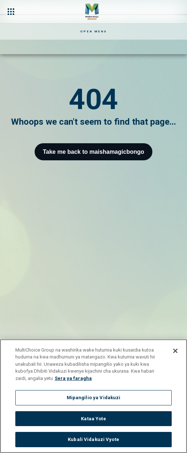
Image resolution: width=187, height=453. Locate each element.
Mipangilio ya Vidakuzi (94, 397)
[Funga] (175, 351)
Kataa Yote (93, 418)
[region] (93, 396)
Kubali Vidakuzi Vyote (93, 439)
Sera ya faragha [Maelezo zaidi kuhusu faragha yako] (73, 378)
